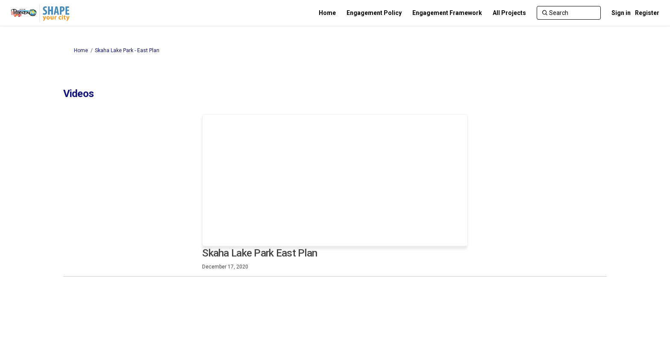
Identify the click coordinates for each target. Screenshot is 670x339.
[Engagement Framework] (447, 13)
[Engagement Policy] (374, 13)
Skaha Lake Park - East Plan (127, 50)
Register (647, 12)
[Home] (327, 13)
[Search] (569, 13)
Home (81, 50)
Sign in (621, 12)
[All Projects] (509, 13)
